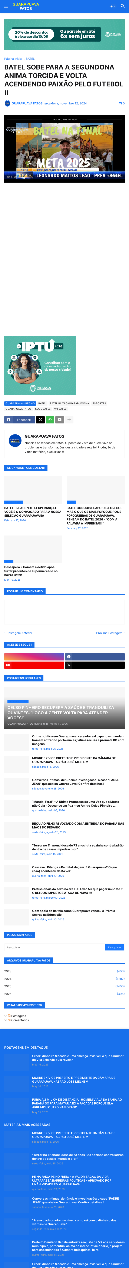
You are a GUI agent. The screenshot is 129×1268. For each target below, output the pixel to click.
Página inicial (13, 58)
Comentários (18, 1020)
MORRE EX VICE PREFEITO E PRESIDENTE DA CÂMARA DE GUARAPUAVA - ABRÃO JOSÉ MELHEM (74, 760)
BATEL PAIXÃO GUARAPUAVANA (69, 403)
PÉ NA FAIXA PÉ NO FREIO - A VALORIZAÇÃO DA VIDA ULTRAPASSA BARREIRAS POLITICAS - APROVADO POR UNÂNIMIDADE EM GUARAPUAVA (71, 1180)
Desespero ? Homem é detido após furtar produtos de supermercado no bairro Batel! (31, 570)
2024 (64, 979)
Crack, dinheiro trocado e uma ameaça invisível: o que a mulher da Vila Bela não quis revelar (78, 1057)
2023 (64, 971)
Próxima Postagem (109, 633)
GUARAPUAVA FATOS (19, 408)
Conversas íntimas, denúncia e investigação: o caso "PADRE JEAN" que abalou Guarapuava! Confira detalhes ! (75, 781)
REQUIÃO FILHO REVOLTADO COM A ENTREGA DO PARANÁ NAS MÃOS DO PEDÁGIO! (78, 825)
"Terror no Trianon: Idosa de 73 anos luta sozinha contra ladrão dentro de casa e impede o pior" (78, 847)
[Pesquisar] (55, 947)
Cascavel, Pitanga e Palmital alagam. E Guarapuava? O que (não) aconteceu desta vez (74, 869)
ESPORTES (99, 403)
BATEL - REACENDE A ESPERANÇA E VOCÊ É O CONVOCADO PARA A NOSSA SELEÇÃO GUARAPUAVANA (32, 511)
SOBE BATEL (42, 408)
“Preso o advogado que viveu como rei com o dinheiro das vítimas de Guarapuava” (74, 1222)
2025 (64, 986)
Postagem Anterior (19, 633)
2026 (64, 994)
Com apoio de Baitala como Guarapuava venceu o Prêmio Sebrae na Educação (73, 912)
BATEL (30, 58)
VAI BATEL (60, 408)
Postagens (17, 1016)
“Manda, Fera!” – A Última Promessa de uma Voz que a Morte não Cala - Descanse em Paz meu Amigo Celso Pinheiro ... (75, 803)
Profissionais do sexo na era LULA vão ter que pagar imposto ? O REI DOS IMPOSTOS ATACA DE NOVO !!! (77, 891)
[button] (6, 6)
